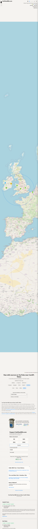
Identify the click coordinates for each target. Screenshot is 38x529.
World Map (31, 5)
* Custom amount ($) (13, 447)
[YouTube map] (19, 188)
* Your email (12, 452)
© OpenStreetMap (29, 372)
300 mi (24, 388)
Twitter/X (23, 385)
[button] (32, 192)
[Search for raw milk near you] (19, 394)
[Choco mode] (33, 1)
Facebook (10, 385)
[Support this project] (29, 1)
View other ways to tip (19, 462)
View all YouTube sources (10, 409)
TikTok (19, 385)
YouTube (28, 385)
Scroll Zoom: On (35, 6)
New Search (35, 5)
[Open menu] (36, 1)
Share (13, 382)
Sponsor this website (19, 490)
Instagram (14, 385)
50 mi (13, 388)
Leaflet (26, 372)
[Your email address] (19, 454)
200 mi (21, 388)
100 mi (17, 388)
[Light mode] (34, 1)
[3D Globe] (28, 1)
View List (24, 382)
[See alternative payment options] (20, 459)
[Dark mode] (31, 1)
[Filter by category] (19, 397)
